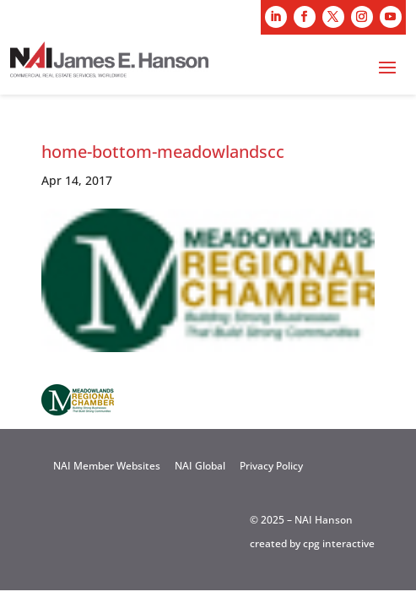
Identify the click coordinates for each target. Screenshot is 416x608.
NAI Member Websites (106, 466)
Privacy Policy (271, 466)
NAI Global (200, 466)
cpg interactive (339, 543)
